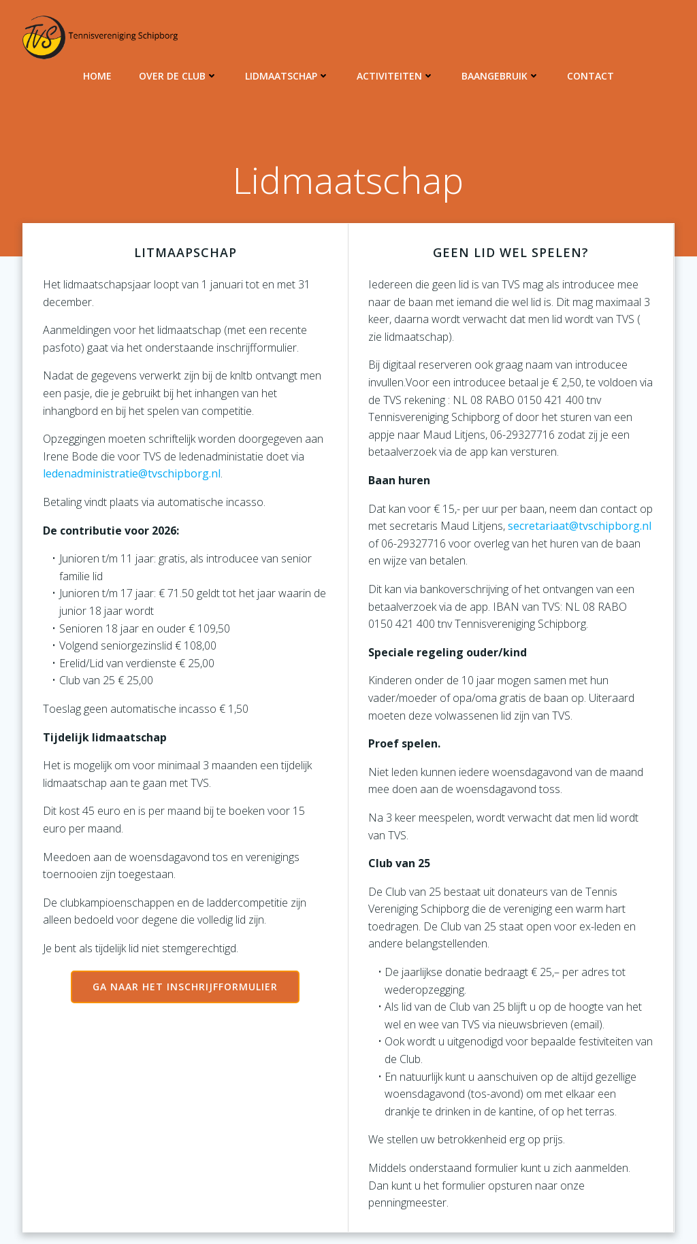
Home (97, 75)
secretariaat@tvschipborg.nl (580, 526)
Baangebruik (500, 75)
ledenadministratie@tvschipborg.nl (131, 474)
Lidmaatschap (287, 75)
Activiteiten (395, 75)
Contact (590, 75)
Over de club (178, 75)
